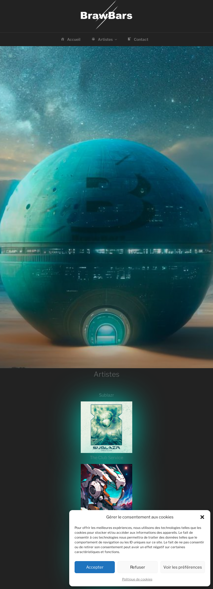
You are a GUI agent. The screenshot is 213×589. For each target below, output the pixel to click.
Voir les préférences (182, 567)
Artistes (104, 39)
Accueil (70, 39)
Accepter (95, 567)
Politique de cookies (137, 579)
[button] (202, 517)
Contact (137, 39)
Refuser (137, 567)
